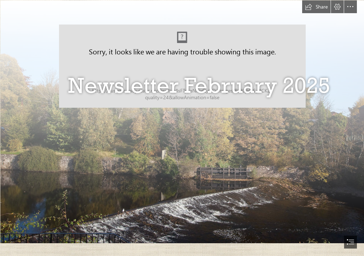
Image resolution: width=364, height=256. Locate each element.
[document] (182, 128)
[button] (316, 6)
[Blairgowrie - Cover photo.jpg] (182, 121)
